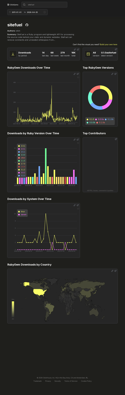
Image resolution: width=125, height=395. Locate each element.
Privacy (48, 381)
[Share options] (75, 49)
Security (58, 381)
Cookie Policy (86, 381)
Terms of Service (70, 381)
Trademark (37, 381)
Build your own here (108, 44)
